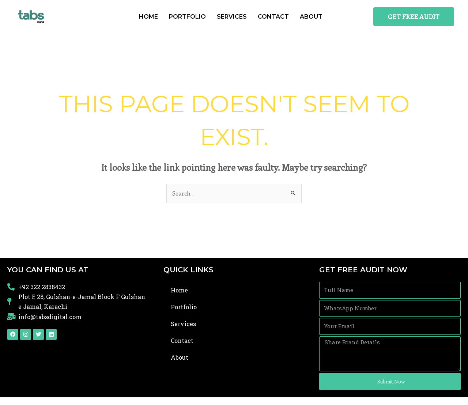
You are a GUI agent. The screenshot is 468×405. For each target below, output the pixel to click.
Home (148, 16)
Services (232, 16)
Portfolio (187, 16)
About (311, 16)
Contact (273, 16)
